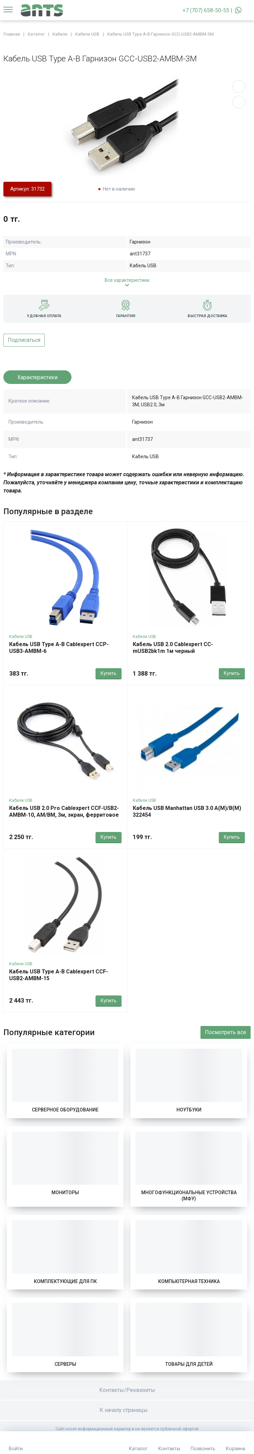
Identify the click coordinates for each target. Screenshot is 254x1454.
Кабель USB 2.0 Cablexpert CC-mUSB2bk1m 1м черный (173, 647)
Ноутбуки (189, 1109)
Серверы (65, 1364)
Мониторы (65, 1192)
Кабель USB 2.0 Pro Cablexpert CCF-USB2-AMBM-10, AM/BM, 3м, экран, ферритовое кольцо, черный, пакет (64, 815)
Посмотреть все (225, 1032)
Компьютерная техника (189, 1281)
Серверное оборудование (65, 1109)
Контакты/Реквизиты (127, 1390)
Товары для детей (189, 1364)
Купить (109, 673)
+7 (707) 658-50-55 (206, 10)
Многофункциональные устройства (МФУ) (189, 1195)
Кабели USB (21, 636)
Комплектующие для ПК (65, 1281)
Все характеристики (127, 280)
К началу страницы (127, 1410)
